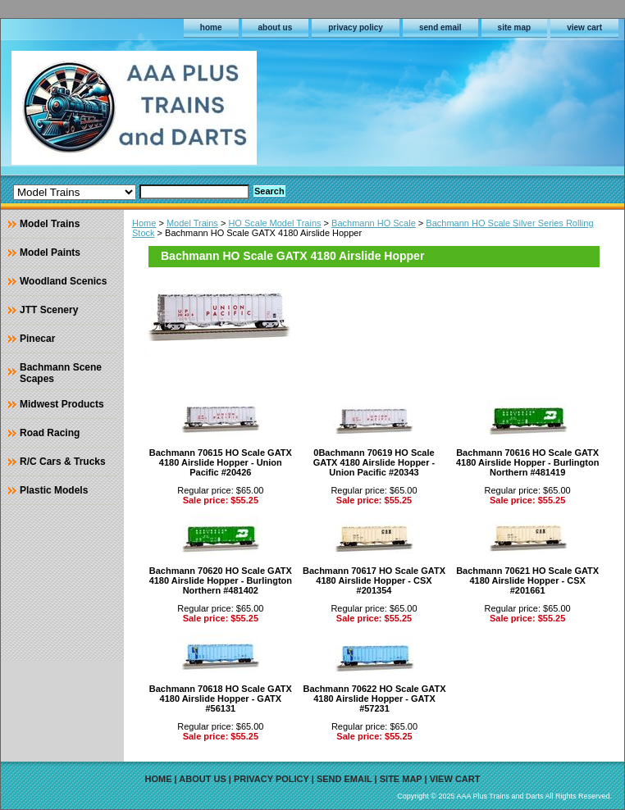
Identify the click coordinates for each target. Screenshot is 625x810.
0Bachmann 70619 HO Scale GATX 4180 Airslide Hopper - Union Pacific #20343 (374, 462)
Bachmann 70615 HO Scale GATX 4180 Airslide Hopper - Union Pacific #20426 (220, 462)
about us (275, 27)
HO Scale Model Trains (274, 223)
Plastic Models (54, 490)
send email (440, 27)
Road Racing (50, 433)
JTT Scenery (49, 310)
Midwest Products (62, 404)
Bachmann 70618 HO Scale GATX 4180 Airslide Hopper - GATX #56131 (220, 698)
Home (144, 223)
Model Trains (192, 223)
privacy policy (355, 27)
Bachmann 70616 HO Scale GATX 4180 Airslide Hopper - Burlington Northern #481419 (527, 462)
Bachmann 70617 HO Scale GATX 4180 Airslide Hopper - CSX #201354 (374, 580)
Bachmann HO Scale (373, 223)
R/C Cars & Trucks (63, 461)
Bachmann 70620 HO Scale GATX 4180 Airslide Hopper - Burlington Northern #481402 (220, 580)
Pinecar (37, 338)
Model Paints (50, 252)
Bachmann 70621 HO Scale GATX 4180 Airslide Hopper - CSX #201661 (527, 580)
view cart (584, 27)
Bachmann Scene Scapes (61, 373)
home (211, 27)
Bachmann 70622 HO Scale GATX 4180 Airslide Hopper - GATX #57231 (374, 698)
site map (514, 27)
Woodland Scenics (63, 281)
